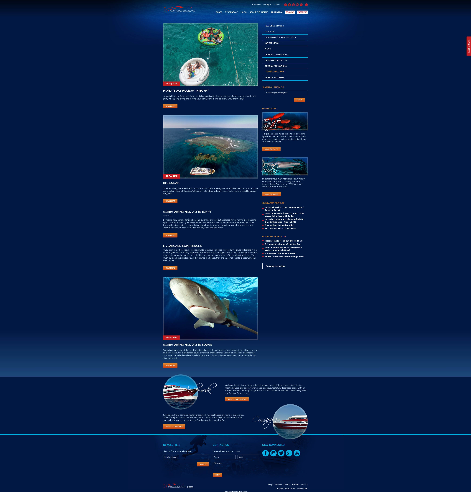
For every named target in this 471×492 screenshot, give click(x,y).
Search (299, 100)
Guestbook (278, 484)
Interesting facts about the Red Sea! (283, 240)
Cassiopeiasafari (275, 266)
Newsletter (256, 5)
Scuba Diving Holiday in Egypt (187, 212)
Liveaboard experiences (182, 246)
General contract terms (286, 488)
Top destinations (275, 72)
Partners (302, 12)
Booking (290, 12)
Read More (170, 106)
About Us (304, 484)
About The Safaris (259, 12)
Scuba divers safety (276, 60)
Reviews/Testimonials (277, 55)
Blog (243, 12)
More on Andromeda (237, 399)
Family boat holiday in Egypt (186, 91)
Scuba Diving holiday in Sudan (187, 345)
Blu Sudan (171, 183)
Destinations (231, 12)
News (268, 49)
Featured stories (274, 26)
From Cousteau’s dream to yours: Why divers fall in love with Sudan (284, 214)
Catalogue (267, 5)
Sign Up (203, 464)
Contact (276, 5)
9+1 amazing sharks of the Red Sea (282, 244)
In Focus (269, 32)
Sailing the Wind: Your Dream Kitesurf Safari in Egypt (284, 208)
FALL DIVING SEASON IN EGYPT (280, 228)
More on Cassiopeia (174, 426)
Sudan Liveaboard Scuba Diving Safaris (284, 256)
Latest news (272, 43)
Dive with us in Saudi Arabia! (279, 225)
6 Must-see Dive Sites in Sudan (280, 253)
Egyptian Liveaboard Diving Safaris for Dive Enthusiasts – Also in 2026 (284, 220)
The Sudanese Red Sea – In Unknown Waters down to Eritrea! (283, 248)
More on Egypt (271, 149)
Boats (219, 12)
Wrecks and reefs (274, 78)
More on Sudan (271, 194)
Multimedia (276, 12)
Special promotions (276, 66)
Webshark (302, 488)
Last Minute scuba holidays (280, 37)
